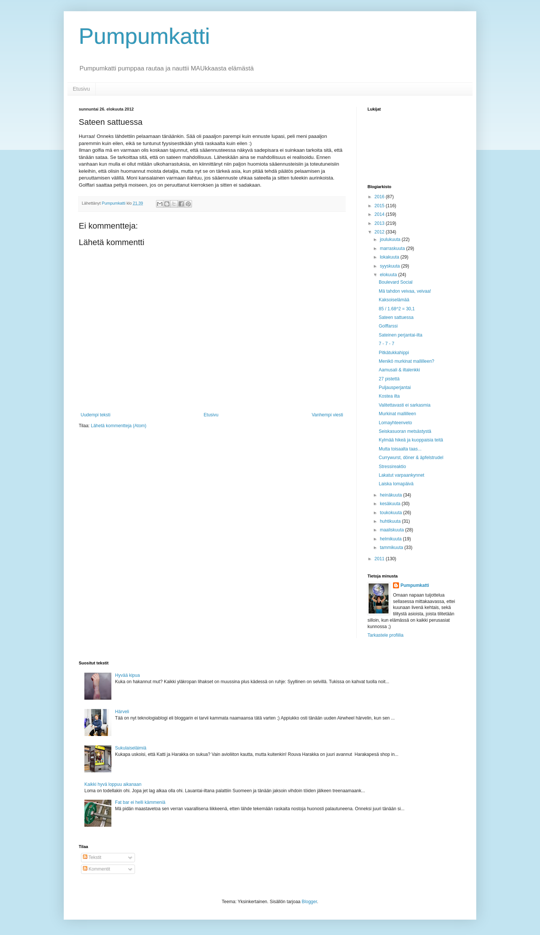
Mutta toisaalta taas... (400, 449)
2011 (380, 558)
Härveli (122, 711)
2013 (380, 223)
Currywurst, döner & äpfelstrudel (411, 457)
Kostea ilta (389, 396)
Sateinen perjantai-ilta (400, 335)
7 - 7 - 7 (386, 343)
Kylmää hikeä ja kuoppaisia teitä (411, 440)
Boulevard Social (395, 282)
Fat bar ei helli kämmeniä (140, 802)
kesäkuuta (391, 503)
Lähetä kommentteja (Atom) (118, 425)
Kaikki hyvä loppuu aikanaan (112, 784)
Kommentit (96, 869)
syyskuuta (390, 266)
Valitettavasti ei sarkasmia (404, 405)
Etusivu (81, 89)
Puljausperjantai (395, 387)
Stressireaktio (392, 466)
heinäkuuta (391, 495)
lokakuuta (390, 257)
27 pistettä (389, 378)
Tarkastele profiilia (386, 635)
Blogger (309, 901)
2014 (380, 214)
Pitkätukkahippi (394, 352)
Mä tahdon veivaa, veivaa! (405, 291)
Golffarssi (388, 326)
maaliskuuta (392, 530)
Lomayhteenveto (395, 422)
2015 (380, 205)
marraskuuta (393, 248)
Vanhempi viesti (327, 414)
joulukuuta (391, 239)
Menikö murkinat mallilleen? (406, 361)
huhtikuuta (391, 521)
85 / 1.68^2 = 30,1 (397, 308)
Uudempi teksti (95, 414)
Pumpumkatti (144, 36)
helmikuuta (391, 539)
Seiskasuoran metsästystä (405, 431)
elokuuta (389, 274)
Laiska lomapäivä (396, 483)
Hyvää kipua (127, 675)
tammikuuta (392, 547)
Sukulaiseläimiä (130, 748)
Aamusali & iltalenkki (399, 370)
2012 (380, 232)
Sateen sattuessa (396, 317)
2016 (380, 196)
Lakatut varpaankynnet (401, 475)
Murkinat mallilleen (397, 413)
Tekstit (92, 857)
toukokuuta (391, 512)
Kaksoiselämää (394, 299)
